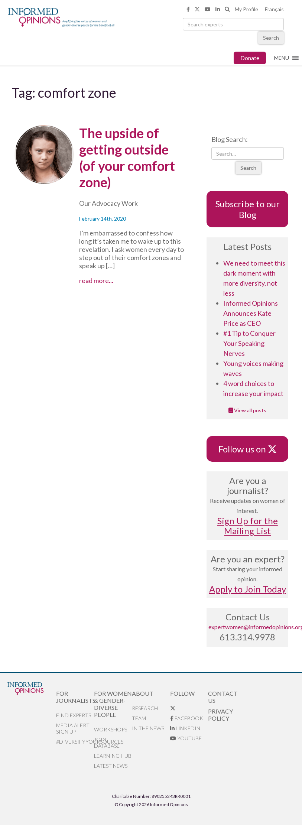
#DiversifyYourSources (75, 741)
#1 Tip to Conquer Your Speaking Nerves (249, 343)
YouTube (186, 738)
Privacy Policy (220, 715)
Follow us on (247, 449)
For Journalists (75, 697)
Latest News (110, 766)
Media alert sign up (73, 728)
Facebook (186, 718)
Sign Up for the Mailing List (247, 526)
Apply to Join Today (247, 589)
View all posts (247, 410)
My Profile (246, 9)
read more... (108, 280)
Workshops (110, 729)
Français (274, 9)
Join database (107, 742)
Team (139, 718)
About (142, 693)
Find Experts (73, 715)
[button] (281, 58)
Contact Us (223, 697)
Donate (249, 57)
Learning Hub (112, 756)
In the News (148, 728)
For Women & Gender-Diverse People (113, 704)
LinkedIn (185, 728)
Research (145, 708)
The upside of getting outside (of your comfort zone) (127, 157)
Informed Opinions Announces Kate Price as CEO (250, 313)
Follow (182, 693)
